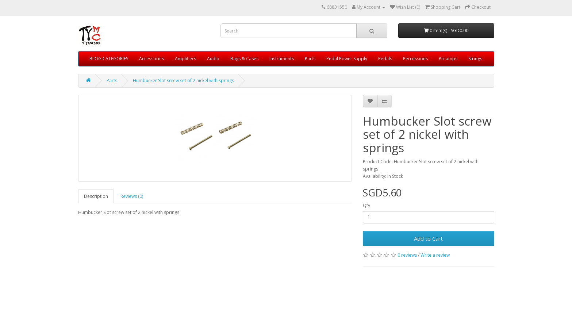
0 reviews (407, 255)
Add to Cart (428, 238)
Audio (213, 58)
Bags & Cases (244, 58)
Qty (366, 205)
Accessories (151, 58)
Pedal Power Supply (346, 58)
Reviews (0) (131, 196)
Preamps (448, 58)
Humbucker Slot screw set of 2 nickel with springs (183, 80)
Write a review (435, 255)
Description (96, 196)
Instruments (281, 58)
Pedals (385, 58)
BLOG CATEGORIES (108, 58)
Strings (475, 58)
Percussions (415, 58)
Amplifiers (185, 58)
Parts (310, 58)
